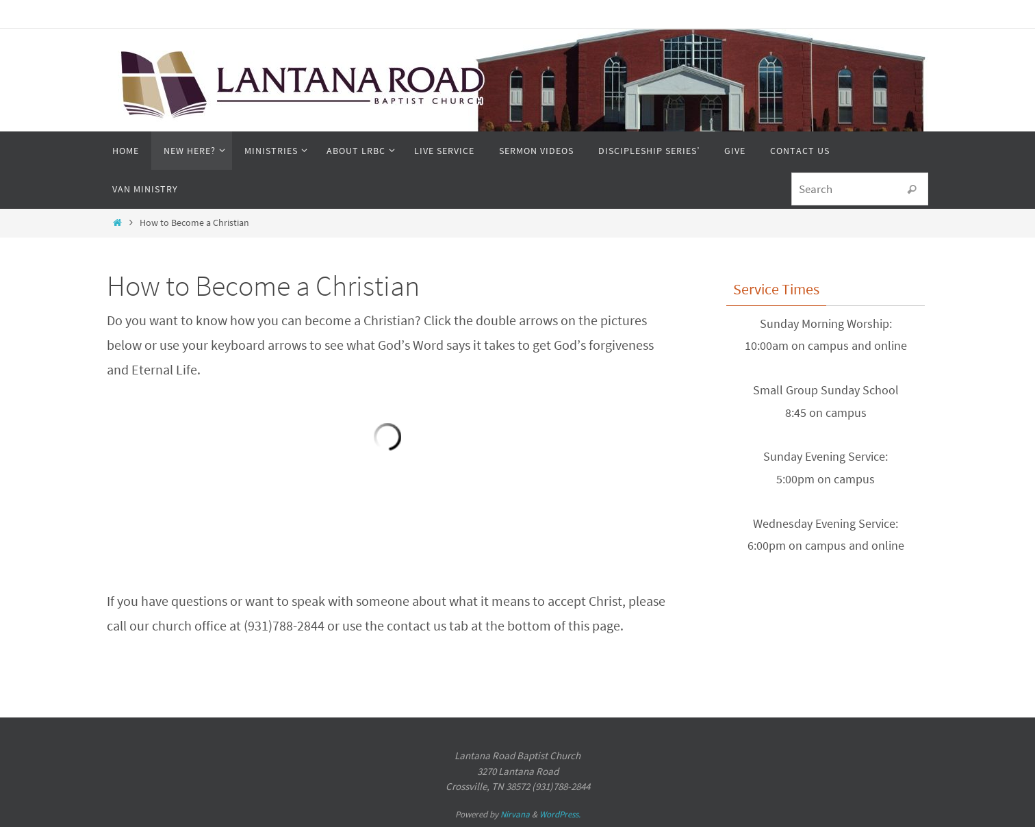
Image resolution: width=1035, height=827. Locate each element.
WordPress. (559, 814)
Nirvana (515, 814)
